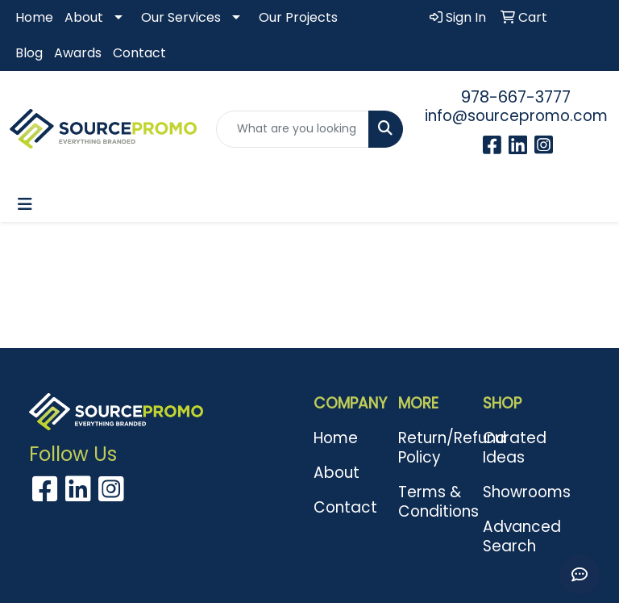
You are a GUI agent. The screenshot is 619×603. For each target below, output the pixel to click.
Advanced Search (515, 536)
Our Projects (298, 17)
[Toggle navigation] (25, 204)
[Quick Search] (292, 129)
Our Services (181, 17)
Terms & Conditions (430, 501)
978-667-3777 (516, 97)
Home (34, 17)
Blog (29, 53)
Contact (139, 53)
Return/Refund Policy (430, 447)
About (83, 17)
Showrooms (515, 492)
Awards (78, 53)
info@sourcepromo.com (516, 116)
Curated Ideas (514, 447)
